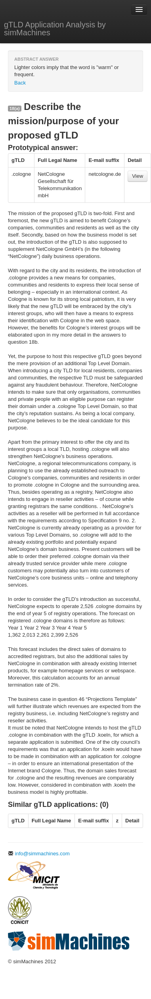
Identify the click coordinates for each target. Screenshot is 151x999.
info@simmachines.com (39, 854)
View (137, 176)
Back (20, 83)
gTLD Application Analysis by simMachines (55, 28)
